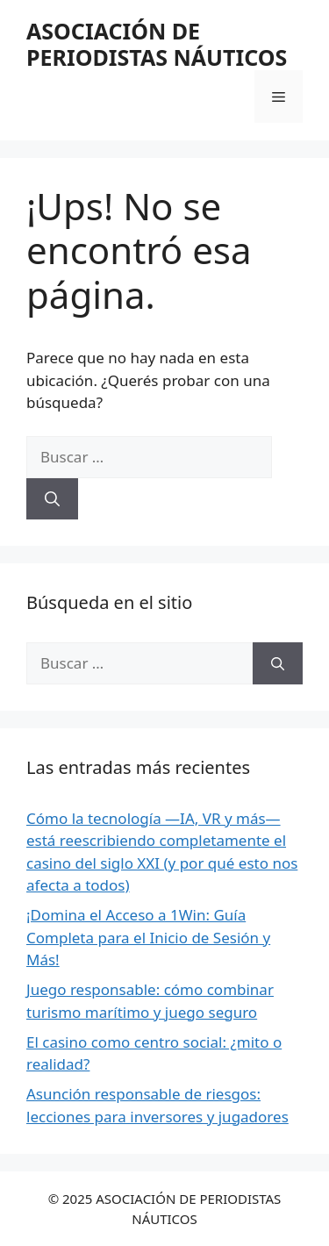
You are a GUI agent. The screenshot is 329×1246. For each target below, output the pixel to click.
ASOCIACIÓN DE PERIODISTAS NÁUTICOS (156, 44)
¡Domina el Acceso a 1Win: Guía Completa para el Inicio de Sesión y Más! (148, 937)
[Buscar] (52, 499)
